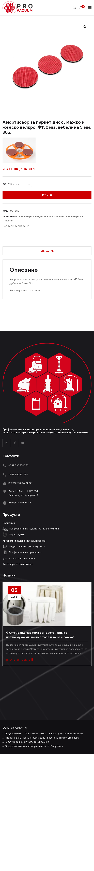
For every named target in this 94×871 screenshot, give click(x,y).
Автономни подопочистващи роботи (24, 540)
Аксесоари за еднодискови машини (41, 216)
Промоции (9, 523)
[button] (85, 27)
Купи (45, 195)
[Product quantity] (27, 184)
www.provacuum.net (20, 502)
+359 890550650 (18, 465)
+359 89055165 (17, 474)
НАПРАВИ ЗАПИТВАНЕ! (16, 226)
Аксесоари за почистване (18, 564)
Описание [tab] (47, 250)
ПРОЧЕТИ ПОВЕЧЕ (19, 659)
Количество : (12, 183)
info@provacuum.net (20, 482)
